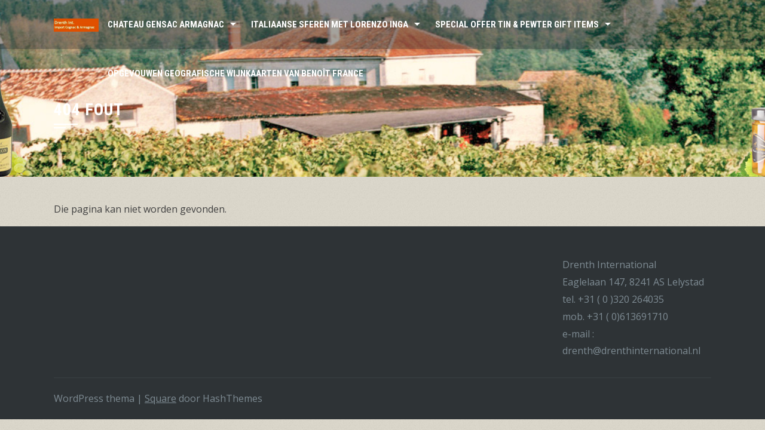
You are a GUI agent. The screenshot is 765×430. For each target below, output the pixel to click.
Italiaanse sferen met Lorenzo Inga (329, 24)
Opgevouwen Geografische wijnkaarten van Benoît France (235, 73)
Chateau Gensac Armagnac (166, 24)
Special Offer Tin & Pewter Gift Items (517, 24)
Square (160, 398)
